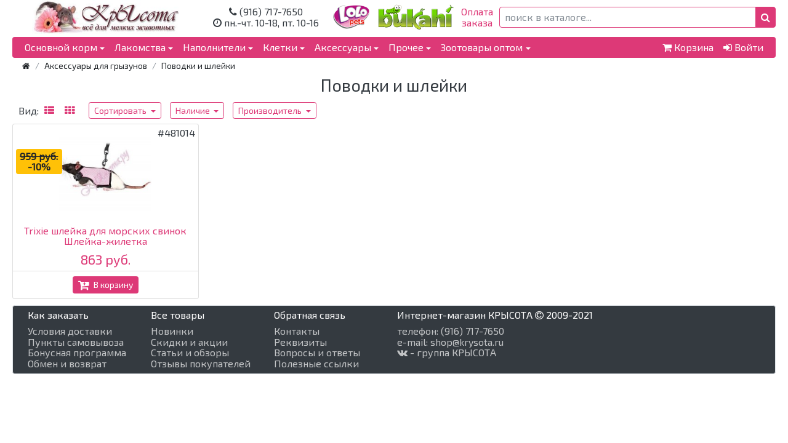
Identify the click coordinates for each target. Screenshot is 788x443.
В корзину (105, 284)
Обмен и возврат (67, 363)
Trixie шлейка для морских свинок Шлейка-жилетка (105, 236)
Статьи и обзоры (190, 352)
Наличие (193, 110)
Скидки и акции (189, 342)
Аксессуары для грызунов (95, 65)
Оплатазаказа (477, 17)
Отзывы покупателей (201, 363)
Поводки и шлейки (198, 65)
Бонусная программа (77, 352)
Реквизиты (300, 342)
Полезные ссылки (316, 363)
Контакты (297, 331)
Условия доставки (70, 331)
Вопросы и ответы (317, 352)
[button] (765, 17)
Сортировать (121, 110)
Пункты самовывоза (76, 342)
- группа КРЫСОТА (446, 352)
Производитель (271, 110)
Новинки (172, 331)
